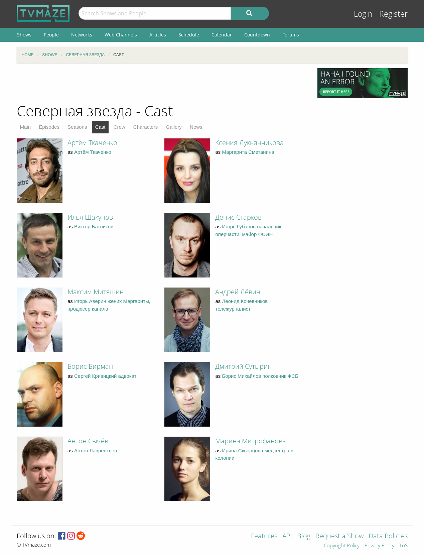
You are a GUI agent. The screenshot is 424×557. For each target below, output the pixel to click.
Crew (119, 127)
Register (393, 14)
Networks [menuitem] (81, 34)
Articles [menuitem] (157, 34)
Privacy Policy (379, 546)
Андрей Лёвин (237, 291)
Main (25, 127)
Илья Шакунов (90, 217)
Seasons (77, 127)
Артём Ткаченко (92, 142)
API (287, 536)
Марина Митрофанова (250, 440)
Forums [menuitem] (290, 34)
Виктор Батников (93, 226)
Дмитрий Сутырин (243, 366)
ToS (403, 546)
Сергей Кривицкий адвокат (105, 376)
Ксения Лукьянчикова (249, 142)
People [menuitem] (51, 34)
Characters (145, 127)
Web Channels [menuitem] (121, 34)
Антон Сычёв (87, 440)
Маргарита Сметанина (248, 152)
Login (363, 14)
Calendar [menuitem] (221, 34)
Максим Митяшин (95, 291)
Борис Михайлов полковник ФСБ (260, 376)
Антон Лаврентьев (95, 450)
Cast (100, 127)
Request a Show (339, 536)
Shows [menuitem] (24, 34)
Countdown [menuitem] (257, 34)
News (196, 127)
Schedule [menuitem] (188, 34)
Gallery (174, 127)
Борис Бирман (90, 366)
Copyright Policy (342, 546)
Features (264, 536)
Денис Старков (238, 217)
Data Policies (388, 536)
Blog (303, 536)
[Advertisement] (162, 83)
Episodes (49, 127)
